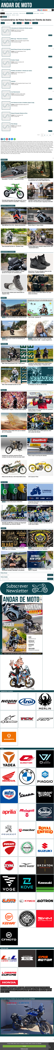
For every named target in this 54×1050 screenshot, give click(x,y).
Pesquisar (50, 575)
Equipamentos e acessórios (8, 251)
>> (50, 135)
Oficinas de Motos (26, 989)
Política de (24, 1048)
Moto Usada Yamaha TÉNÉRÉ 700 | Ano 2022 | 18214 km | (27, 1016)
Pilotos (2, 992)
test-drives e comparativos (6, 15)
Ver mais (50, 35)
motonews (42, 13)
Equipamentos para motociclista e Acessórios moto (37, 987)
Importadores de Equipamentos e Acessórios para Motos (14, 990)
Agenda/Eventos (13, 987)
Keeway (19, 23)
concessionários (30, 13)
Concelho (35, 23)
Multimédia (4, 344)
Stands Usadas (17, 989)
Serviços (7, 992)
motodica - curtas (15, 15)
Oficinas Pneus (35, 989)
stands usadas (36, 13)
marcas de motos (22, 13)
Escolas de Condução (34, 990)
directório (5, 16)
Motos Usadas (4, 987)
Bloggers (49, 990)
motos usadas (15, 13)
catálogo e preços (8, 13)
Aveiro (26, 23)
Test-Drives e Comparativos (8, 205)
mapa (8, 16)
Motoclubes (43, 990)
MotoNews (4, 159)
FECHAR (24, 1046)
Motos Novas (21, 987)
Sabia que (4, 436)
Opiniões (3, 297)
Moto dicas (4, 482)
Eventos (3, 528)
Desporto (3, 390)
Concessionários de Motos (7, 989)
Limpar (2, 23)
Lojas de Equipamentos (46, 989)
